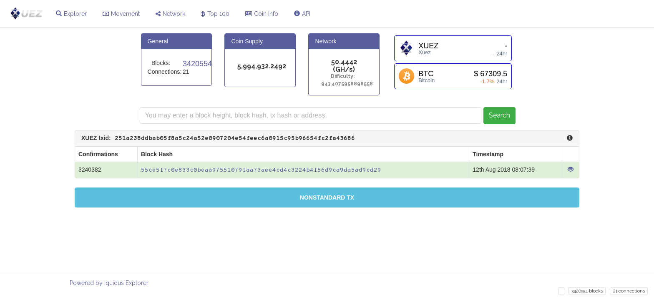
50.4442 (344, 62)
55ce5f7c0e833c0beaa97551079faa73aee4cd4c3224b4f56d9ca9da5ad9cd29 (261, 170)
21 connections (629, 290)
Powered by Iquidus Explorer (109, 283)
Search (499, 115)
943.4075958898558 (344, 84)
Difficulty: (344, 76)
